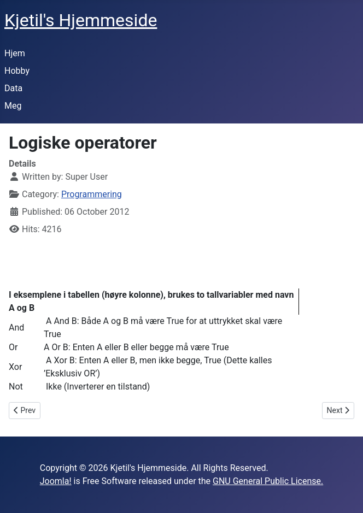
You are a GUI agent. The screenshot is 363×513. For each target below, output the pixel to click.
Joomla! (56, 481)
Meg (12, 106)
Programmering (91, 194)
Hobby (17, 71)
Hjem (14, 53)
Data (13, 88)
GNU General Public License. (268, 481)
